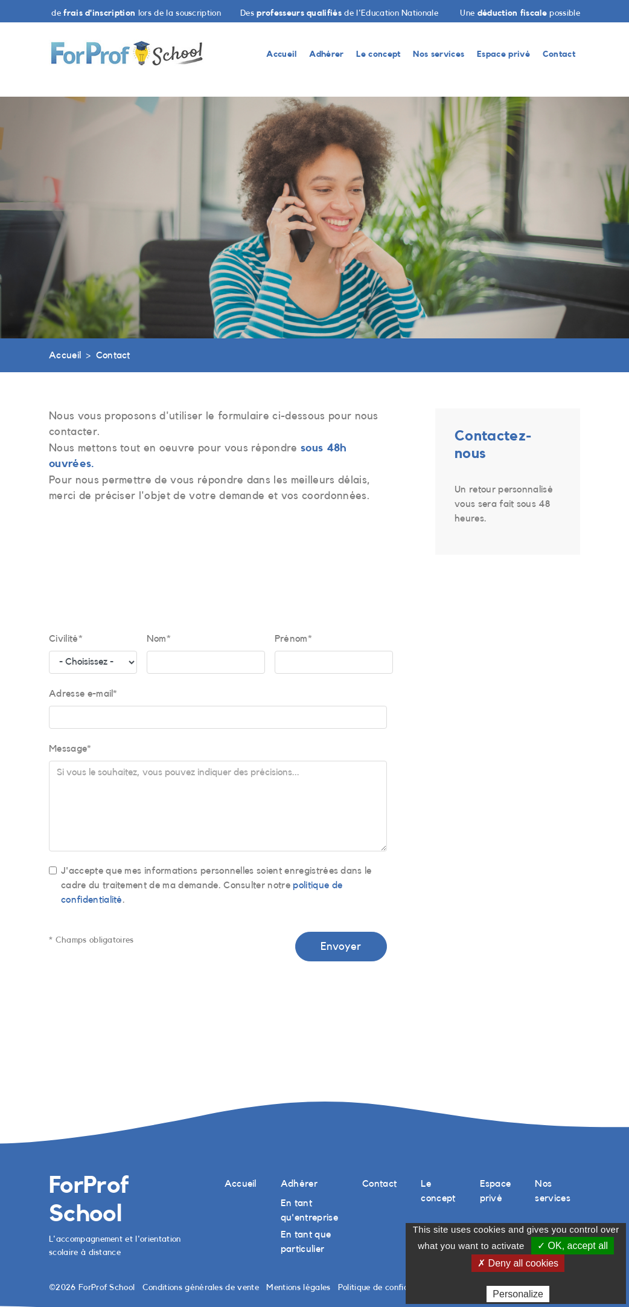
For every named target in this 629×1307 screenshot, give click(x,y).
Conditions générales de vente (200, 1287)
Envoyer (341, 946)
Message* (70, 749)
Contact (559, 54)
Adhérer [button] (326, 54)
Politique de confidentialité (389, 1287)
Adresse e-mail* (83, 694)
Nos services (438, 54)
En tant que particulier (306, 1242)
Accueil (281, 54)
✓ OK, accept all (572, 1246)
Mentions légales (298, 1287)
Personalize (518, 1294)
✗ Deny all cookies (517, 1263)
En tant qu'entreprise (309, 1210)
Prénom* (293, 639)
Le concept (378, 54)
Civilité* (66, 639)
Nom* (159, 639)
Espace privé (503, 54)
